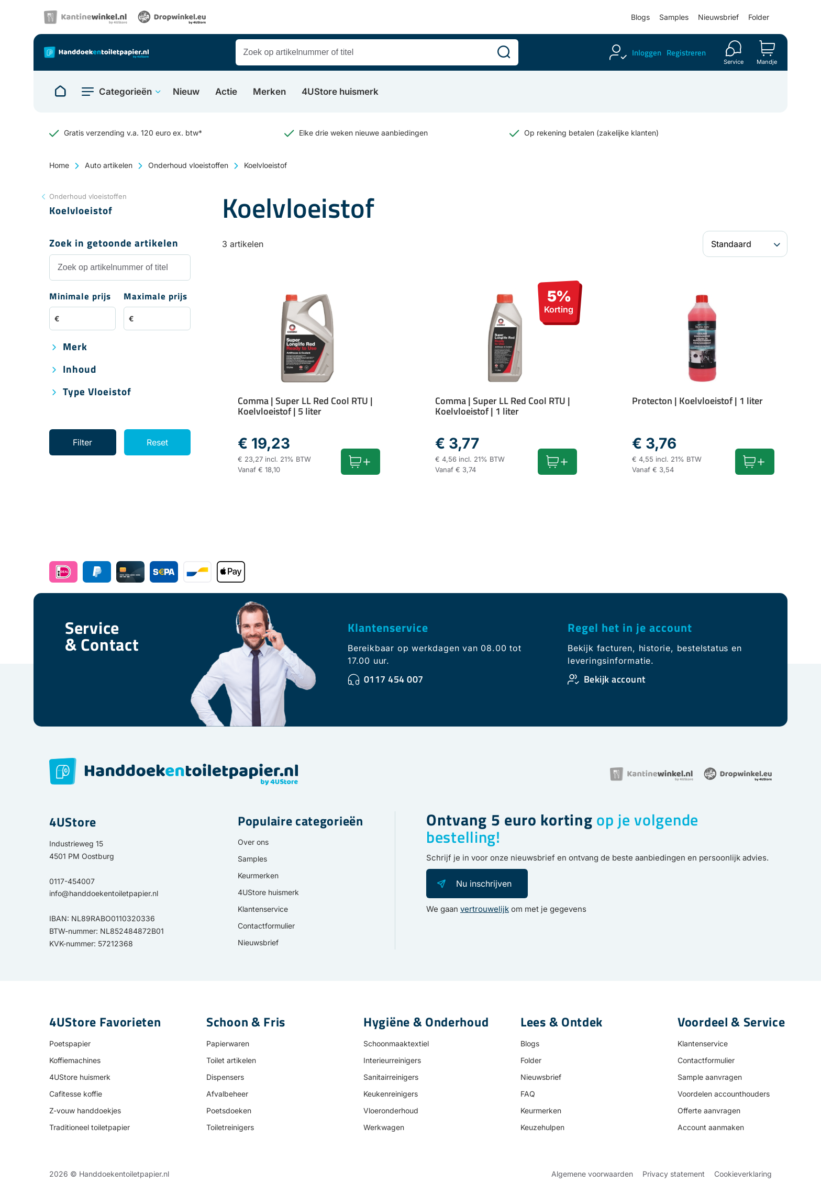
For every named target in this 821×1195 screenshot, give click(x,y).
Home (59, 165)
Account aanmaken (711, 1127)
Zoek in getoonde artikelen (114, 243)
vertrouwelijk (484, 909)
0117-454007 (72, 881)
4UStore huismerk (340, 91)
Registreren (686, 53)
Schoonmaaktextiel (396, 1043)
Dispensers (225, 1077)
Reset (157, 442)
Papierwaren (227, 1043)
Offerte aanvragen (709, 1110)
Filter (82, 442)
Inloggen (646, 53)
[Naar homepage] (60, 92)
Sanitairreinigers (390, 1077)
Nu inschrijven (484, 883)
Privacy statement (673, 1173)
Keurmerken (258, 875)
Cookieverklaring (743, 1173)
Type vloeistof (97, 392)
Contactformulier (266, 925)
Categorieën (125, 91)
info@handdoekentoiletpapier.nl (103, 893)
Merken (269, 91)
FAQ (527, 1093)
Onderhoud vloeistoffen (188, 165)
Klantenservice (388, 627)
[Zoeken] (503, 52)
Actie (226, 91)
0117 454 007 (394, 679)
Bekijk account (615, 679)
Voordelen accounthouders (724, 1093)
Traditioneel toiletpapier (89, 1127)
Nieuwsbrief (718, 17)
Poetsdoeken (228, 1110)
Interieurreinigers (392, 1060)
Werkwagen (383, 1127)
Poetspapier (70, 1043)
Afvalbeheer (227, 1093)
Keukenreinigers (390, 1093)
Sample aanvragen (710, 1077)
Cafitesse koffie (75, 1093)
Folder (758, 17)
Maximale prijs (155, 297)
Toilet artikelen (231, 1060)
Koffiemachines (75, 1060)
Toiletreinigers (230, 1127)
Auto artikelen (108, 165)
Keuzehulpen (542, 1127)
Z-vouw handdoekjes (85, 1110)
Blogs (640, 17)
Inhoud (79, 369)
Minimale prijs (80, 297)
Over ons (253, 841)
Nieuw (186, 91)
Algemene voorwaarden (592, 1173)
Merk (75, 347)
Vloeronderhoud (390, 1110)
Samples (674, 17)
